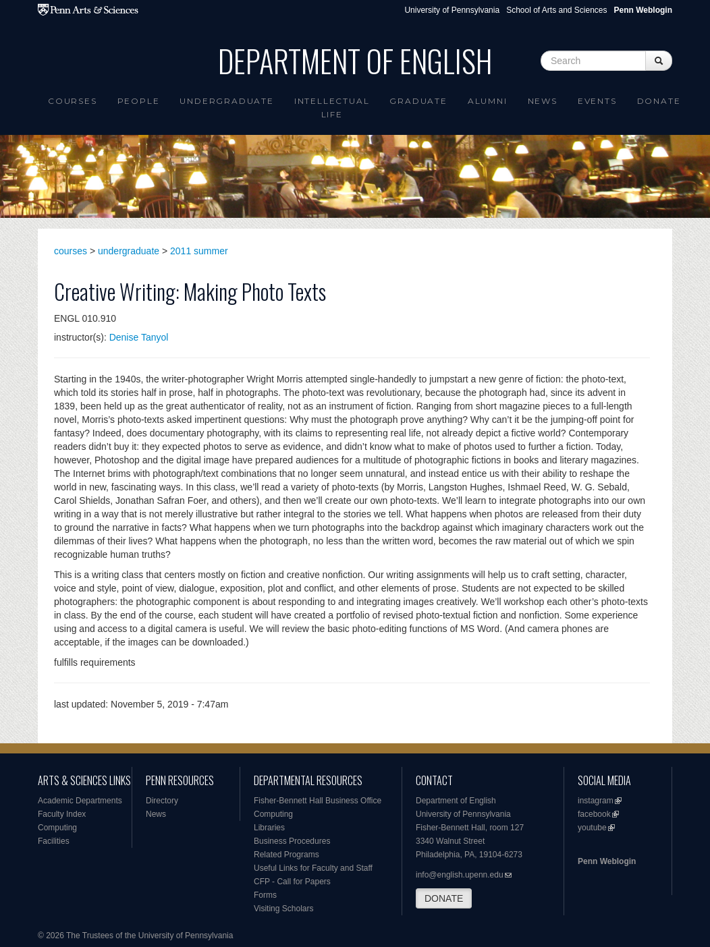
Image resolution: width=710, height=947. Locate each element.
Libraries (269, 827)
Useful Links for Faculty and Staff (313, 868)
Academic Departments (80, 800)
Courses (72, 101)
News (542, 101)
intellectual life (332, 107)
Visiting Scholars (284, 908)
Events (597, 101)
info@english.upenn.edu (459, 875)
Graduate (418, 101)
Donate (659, 101)
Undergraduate (226, 101)
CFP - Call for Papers (292, 881)
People (138, 101)
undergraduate (128, 251)
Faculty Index (62, 814)
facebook (594, 814)
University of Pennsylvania (451, 10)
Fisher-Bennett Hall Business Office (317, 800)
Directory (162, 800)
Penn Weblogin (607, 861)
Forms (265, 895)
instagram (595, 800)
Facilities (54, 841)
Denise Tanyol (139, 337)
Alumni (488, 101)
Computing (57, 827)
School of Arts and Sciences (556, 10)
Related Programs (286, 854)
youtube (592, 827)
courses (70, 251)
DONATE (444, 898)
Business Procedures (292, 841)
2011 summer (199, 251)
